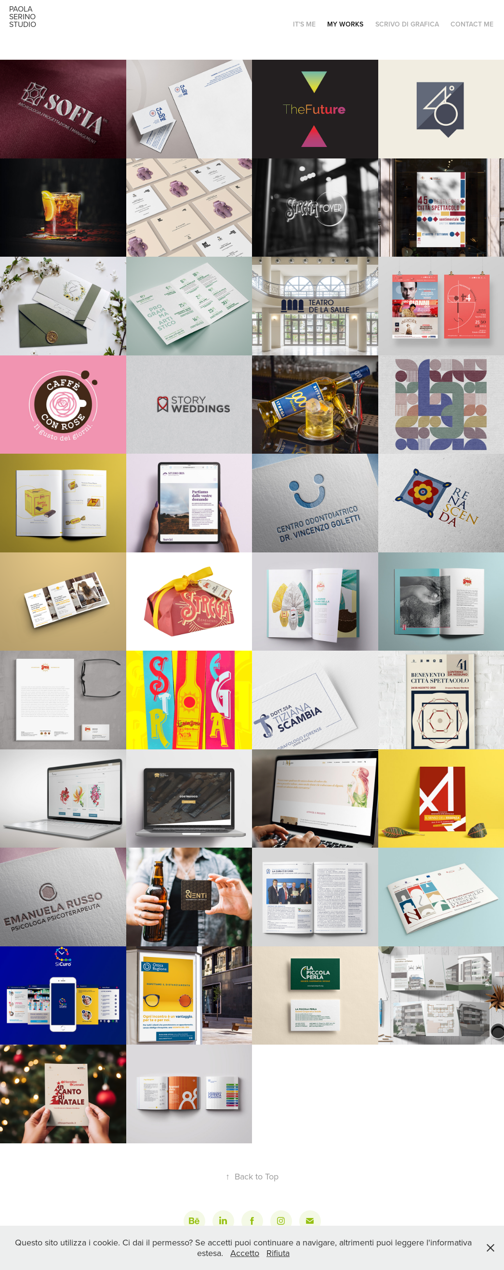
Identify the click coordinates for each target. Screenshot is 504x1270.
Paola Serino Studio (23, 16)
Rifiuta (278, 1253)
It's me (304, 24)
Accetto (244, 1253)
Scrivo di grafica (407, 24)
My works (345, 24)
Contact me (472, 24)
